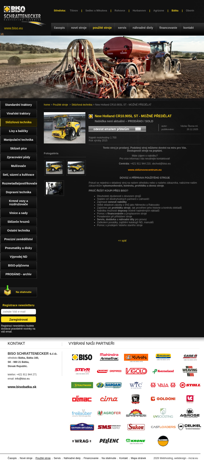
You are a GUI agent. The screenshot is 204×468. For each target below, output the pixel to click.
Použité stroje (102, 27)
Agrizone (158, 10)
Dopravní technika (18, 192)
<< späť (122, 240)
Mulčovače (18, 166)
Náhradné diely (143, 27)
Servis (122, 27)
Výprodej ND (18, 256)
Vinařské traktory (18, 113)
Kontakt (188, 27)
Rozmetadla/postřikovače (19, 183)
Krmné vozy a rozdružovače (18, 202)
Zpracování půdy (18, 157)
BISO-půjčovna (18, 265)
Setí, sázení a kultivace (18, 174)
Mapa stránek (138, 458)
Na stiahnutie (23, 292)
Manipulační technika (18, 139)
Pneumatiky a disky (18, 248)
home (47, 104)
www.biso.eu (13, 28)
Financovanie (168, 27)
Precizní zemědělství (18, 239)
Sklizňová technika (81, 104)
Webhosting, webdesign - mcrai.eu (179, 458)
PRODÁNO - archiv (18, 274)
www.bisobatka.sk (22, 387)
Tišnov (74, 10)
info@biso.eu (22, 378)
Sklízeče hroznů (18, 221)
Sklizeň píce (18, 148)
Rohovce (120, 10)
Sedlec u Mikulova (96, 10)
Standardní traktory (18, 104)
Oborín (190, 10)
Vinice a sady (18, 213)
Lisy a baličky (18, 131)
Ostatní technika (18, 230)
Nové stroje (79, 27)
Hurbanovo (139, 10)
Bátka (175, 10)
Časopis (59, 27)
